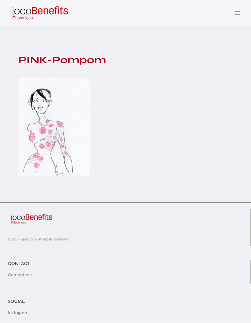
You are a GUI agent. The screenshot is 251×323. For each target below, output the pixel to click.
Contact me (20, 275)
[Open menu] (237, 13)
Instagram (18, 312)
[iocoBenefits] (40, 13)
